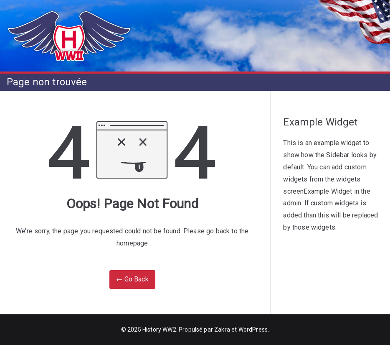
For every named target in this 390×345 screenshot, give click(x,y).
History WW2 (159, 329)
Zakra (222, 329)
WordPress (253, 329)
